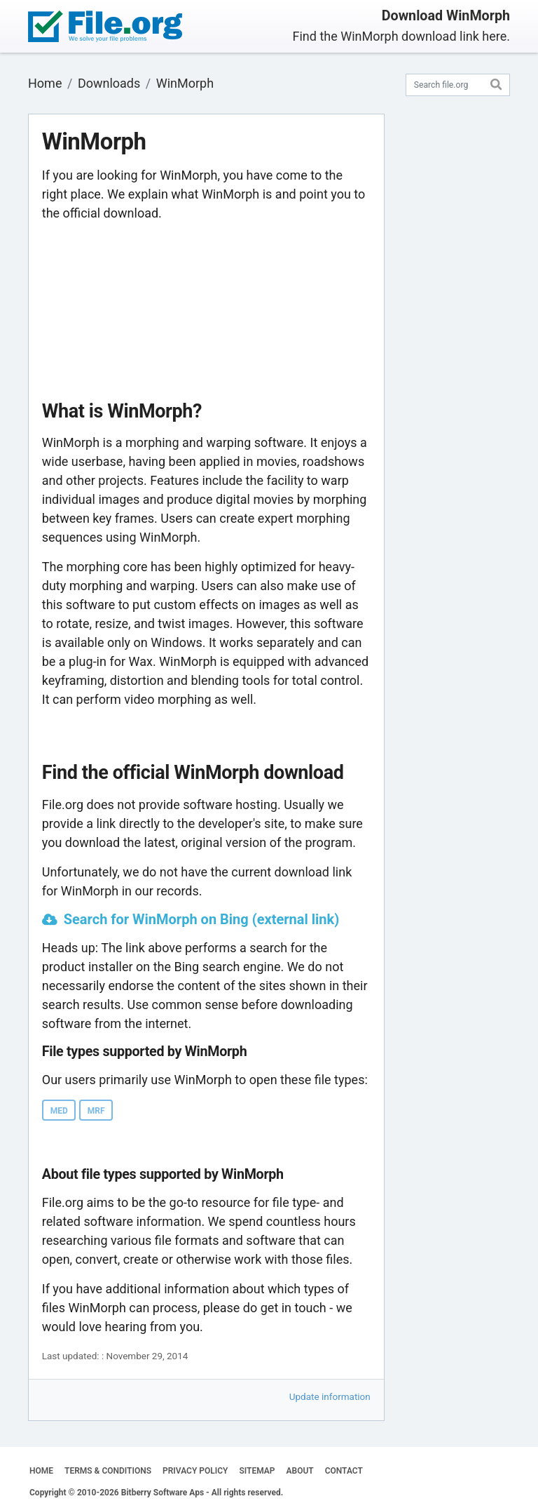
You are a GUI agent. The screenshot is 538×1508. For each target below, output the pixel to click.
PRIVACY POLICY (195, 1471)
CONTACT (344, 1471)
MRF (96, 1111)
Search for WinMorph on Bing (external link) (202, 919)
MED (59, 1111)
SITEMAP (257, 1471)
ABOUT (300, 1471)
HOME (41, 1471)
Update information (330, 1396)
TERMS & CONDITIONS (107, 1471)
